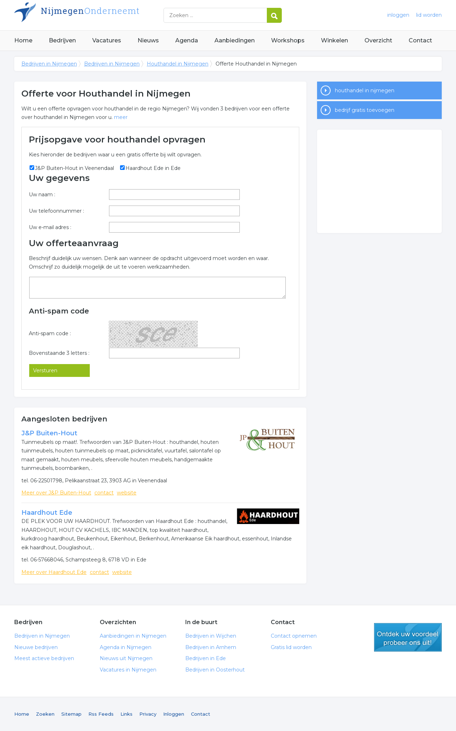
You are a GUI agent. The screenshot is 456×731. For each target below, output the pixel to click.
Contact (420, 40)
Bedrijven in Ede (205, 658)
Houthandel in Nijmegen (177, 64)
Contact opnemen (294, 636)
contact (104, 492)
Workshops (288, 40)
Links (126, 714)
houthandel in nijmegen (364, 90)
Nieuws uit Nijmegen (126, 658)
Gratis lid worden (291, 647)
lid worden (429, 15)
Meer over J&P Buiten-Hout (56, 492)
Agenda (186, 40)
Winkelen (334, 40)
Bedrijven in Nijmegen (103, 15)
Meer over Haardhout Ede (54, 572)
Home (23, 40)
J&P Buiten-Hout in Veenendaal (74, 168)
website (126, 492)
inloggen (398, 15)
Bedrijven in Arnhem (210, 647)
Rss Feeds (101, 714)
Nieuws (148, 40)
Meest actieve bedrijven (44, 658)
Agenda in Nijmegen (125, 647)
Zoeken (45, 714)
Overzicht (378, 40)
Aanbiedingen (234, 40)
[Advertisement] (379, 181)
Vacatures (106, 40)
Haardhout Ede (46, 513)
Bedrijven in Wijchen (210, 636)
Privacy (147, 714)
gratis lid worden (408, 637)
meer (121, 117)
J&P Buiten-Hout (49, 433)
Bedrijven (62, 40)
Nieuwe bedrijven (36, 647)
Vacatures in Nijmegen (128, 670)
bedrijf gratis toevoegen (364, 110)
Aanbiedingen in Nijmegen (133, 636)
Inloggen (173, 714)
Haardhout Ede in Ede (153, 168)
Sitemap (71, 714)
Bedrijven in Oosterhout (215, 670)
